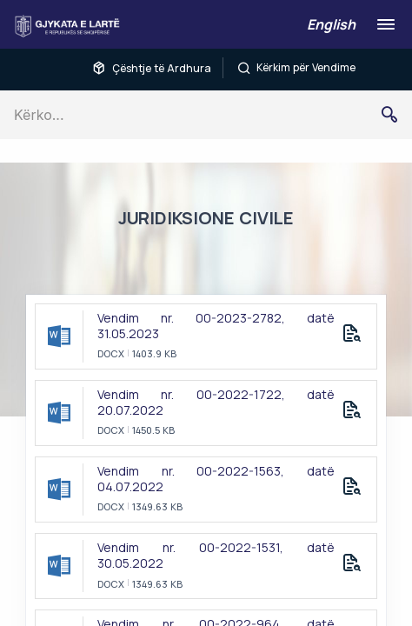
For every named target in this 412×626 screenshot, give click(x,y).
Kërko (396, 114)
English (331, 24)
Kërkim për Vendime (296, 67)
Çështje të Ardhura (151, 68)
